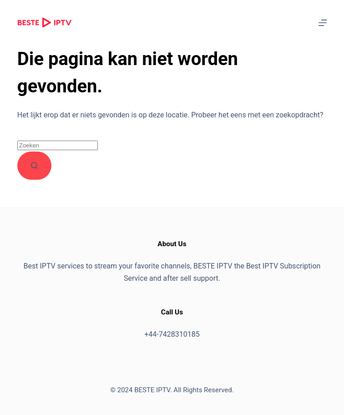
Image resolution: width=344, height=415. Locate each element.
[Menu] (323, 23)
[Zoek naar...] (57, 145)
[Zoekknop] (34, 166)
